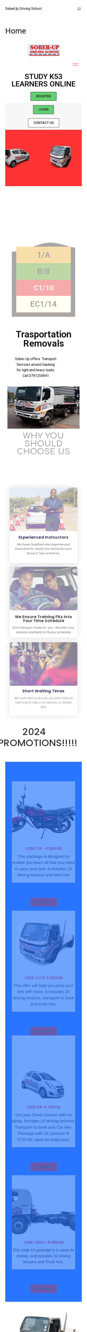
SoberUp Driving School (23, 9)
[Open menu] (79, 9)
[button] (43, 96)
